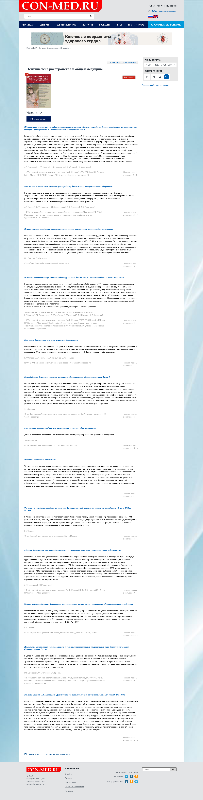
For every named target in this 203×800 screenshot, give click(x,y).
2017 (157, 65)
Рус (149, 16)
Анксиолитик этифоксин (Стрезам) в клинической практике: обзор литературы (60, 428)
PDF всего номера (38, 119)
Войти (154, 11)
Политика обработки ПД (75, 786)
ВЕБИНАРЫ (45, 25)
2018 (163, 65)
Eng (155, 16)
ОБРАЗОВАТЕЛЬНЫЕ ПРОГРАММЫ (165, 25)
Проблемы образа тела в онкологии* (40, 460)
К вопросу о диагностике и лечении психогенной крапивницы (51, 340)
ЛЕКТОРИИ (88, 25)
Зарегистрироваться (168, 11)
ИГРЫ (119, 25)
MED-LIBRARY (28, 25)
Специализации (53, 48)
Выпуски (42, 48)
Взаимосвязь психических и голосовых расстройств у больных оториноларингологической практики (68, 186)
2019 (170, 65)
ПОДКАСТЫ (104, 25)
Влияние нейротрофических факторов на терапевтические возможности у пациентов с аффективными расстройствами (78, 604)
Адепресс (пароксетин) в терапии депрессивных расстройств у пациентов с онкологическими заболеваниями (72, 550)
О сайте (68, 774)
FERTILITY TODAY (136, 25)
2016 (150, 65)
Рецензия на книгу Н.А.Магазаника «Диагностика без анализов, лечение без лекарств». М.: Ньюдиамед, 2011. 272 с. (75, 695)
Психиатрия (66, 48)
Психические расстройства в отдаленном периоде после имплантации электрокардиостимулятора (68, 229)
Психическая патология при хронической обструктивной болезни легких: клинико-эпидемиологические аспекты (74, 277)
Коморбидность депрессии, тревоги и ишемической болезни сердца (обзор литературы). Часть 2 (67, 377)
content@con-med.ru (35, 784)
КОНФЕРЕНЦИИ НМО (66, 25)
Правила (68, 778)
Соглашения (70, 782)
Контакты (69, 791)
